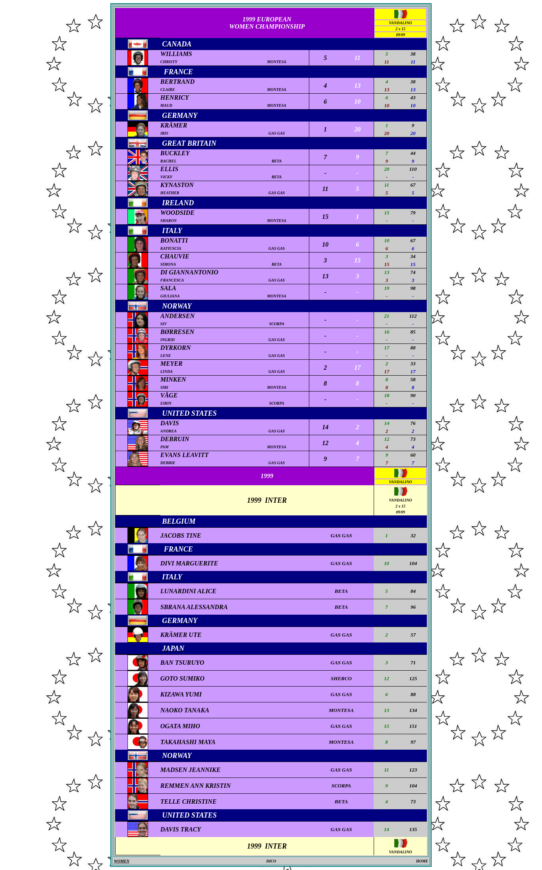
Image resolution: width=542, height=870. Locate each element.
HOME (422, 861)
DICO (271, 861)
